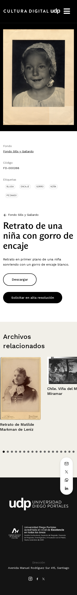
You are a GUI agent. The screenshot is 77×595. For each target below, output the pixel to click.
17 (69, 452)
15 (61, 452)
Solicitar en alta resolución (32, 298)
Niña (53, 186)
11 (45, 452)
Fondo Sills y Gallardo (18, 151)
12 (49, 452)
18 (73, 452)
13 (53, 452)
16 (65, 452)
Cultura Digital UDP (32, 13)
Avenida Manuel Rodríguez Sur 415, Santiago (38, 567)
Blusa (10, 186)
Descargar (20, 279)
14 (57, 452)
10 (41, 452)
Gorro (40, 186)
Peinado (12, 195)
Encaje (25, 186)
